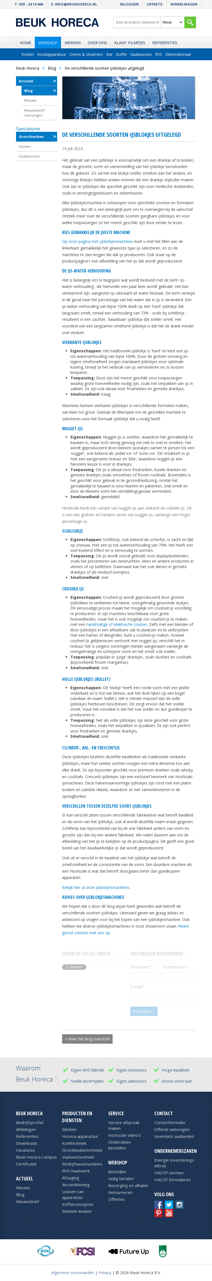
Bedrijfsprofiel (29, 1122)
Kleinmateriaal (178, 54)
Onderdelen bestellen (119, 1145)
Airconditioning (76, 1184)
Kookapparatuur (51, 54)
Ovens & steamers (86, 54)
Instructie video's (124, 1135)
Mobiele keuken (77, 1211)
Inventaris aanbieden (174, 1136)
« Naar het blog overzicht (87, 1038)
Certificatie (26, 1164)
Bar (109, 54)
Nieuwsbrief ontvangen (34, 113)
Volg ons (164, 1194)
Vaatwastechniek (78, 1157)
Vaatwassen (141, 54)
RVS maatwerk (76, 1171)
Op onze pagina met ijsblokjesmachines (97, 241)
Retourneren (120, 1192)
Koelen (28, 54)
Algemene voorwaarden (72, 1272)
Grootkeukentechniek (82, 1150)
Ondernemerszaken (175, 1151)
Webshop (47, 42)
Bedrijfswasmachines (82, 1164)
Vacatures (25, 1150)
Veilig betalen (121, 1178)
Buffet (121, 54)
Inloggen (129, 4)
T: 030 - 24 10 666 (29, 4)
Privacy (105, 1272)
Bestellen (117, 1171)
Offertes (116, 1199)
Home (25, 42)
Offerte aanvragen (172, 1129)
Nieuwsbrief (27, 1201)
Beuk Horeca (29, 1113)
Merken (73, 42)
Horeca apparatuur (80, 1136)
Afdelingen (26, 1129)
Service (116, 1113)
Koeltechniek (74, 1143)
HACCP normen (169, 1172)
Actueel (26, 80)
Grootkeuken (31, 136)
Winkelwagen (183, 4)
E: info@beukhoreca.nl (74, 4)
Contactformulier (170, 1122)
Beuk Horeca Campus (36, 1157)
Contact (163, 1113)
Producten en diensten (77, 1117)
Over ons (97, 42)
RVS (158, 54)
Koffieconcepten (78, 1204)
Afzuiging (70, 1177)
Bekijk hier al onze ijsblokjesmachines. (96, 887)
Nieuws (30, 100)
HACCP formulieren (172, 1179)
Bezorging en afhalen (128, 1185)
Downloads (26, 1143)
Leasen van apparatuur (73, 1194)
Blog (28, 90)
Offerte (154, 4)
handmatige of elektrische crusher (116, 624)
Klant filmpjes (129, 42)
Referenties (164, 42)
